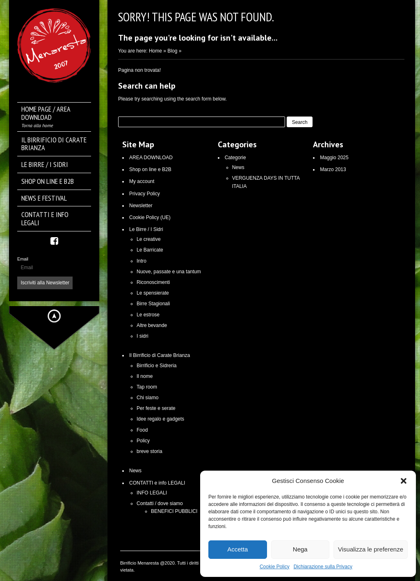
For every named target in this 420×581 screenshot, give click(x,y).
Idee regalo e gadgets (160, 419)
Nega (300, 549)
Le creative (149, 239)
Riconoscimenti (153, 282)
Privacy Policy (144, 194)
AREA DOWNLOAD (151, 157)
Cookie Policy (275, 567)
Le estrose (148, 315)
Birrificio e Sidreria (156, 365)
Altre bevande (152, 325)
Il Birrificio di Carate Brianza (159, 355)
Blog (172, 51)
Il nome (145, 376)
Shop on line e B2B (150, 169)
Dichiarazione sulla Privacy (323, 567)
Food (142, 430)
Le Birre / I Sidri (146, 229)
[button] (403, 481)
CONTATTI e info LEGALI (157, 483)
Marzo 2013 (333, 169)
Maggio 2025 (334, 157)
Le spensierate (153, 293)
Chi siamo (147, 397)
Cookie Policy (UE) (150, 217)
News (135, 470)
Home (155, 51)
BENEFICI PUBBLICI (174, 511)
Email (22, 258)
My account (141, 181)
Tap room (147, 387)
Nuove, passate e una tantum (169, 271)
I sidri (142, 336)
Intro (141, 261)
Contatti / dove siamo (160, 503)
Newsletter (141, 205)
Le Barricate (150, 250)
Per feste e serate (156, 408)
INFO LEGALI (152, 493)
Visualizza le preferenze (370, 549)
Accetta (237, 549)
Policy (143, 441)
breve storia (149, 451)
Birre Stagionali (153, 304)
